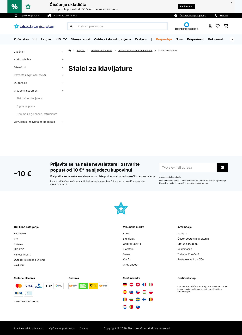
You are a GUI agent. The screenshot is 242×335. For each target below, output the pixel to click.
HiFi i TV (19, 249)
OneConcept (130, 264)
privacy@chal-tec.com (199, 183)
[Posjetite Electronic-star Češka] (138, 291)
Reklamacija (184, 249)
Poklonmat (219, 39)
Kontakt (224, 15)
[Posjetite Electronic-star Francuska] (144, 284)
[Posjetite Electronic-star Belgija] (151, 299)
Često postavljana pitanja (193, 15)
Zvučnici (19, 51)
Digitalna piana (26, 106)
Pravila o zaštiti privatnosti (30, 327)
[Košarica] (226, 26)
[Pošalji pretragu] (71, 26)
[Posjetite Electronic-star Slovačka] (131, 291)
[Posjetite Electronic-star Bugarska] (131, 299)
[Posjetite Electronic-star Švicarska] (138, 284)
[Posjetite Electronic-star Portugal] (131, 306)
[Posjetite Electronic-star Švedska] (138, 299)
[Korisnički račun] (210, 26)
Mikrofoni (20, 67)
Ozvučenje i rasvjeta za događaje (34, 121)
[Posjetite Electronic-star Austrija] (131, 284)
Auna (126, 233)
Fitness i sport (22, 254)
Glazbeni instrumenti (26, 90)
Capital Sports (132, 243)
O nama (89, 327)
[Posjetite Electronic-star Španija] (125, 291)
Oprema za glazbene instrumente (37, 114)
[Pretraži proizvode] (117, 26)
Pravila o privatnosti (199, 288)
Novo (183, 39)
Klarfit (126, 259)
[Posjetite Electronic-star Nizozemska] (125, 306)
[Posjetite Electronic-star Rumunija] (125, 299)
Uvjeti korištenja (217, 288)
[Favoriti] (218, 26)
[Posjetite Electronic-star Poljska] (151, 291)
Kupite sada (185, 6)
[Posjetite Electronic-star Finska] (144, 299)
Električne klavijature (29, 98)
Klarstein (128, 249)
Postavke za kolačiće (190, 259)
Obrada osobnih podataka (171, 177)
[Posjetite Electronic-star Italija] (151, 284)
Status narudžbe (187, 243)
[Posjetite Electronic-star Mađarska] (144, 291)
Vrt (16, 238)
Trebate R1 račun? (188, 254)
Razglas (81, 50)
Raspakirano (199, 39)
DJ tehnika (20, 82)
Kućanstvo (20, 233)
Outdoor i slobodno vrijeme (31, 259)
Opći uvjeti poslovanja (65, 327)
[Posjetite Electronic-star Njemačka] (125, 284)
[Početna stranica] (72, 50)
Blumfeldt (129, 238)
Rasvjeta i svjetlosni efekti (30, 75)
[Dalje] (232, 39)
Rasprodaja (167, 39)
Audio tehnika (22, 59)
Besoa (126, 254)
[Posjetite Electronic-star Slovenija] (138, 306)
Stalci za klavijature (168, 50)
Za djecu (19, 264)
